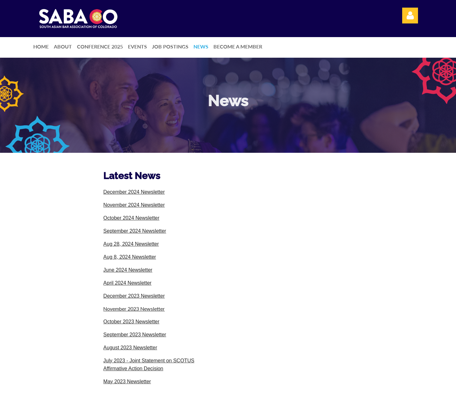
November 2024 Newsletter (134, 205)
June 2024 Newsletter (127, 270)
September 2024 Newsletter (134, 231)
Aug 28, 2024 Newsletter (131, 244)
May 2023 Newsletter (127, 381)
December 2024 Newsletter (134, 192)
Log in (410, 15)
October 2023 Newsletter (131, 321)
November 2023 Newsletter (134, 309)
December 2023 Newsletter (134, 296)
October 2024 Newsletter (131, 218)
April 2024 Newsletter (127, 283)
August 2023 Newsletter (130, 347)
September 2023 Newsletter (134, 334)
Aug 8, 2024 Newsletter (129, 257)
